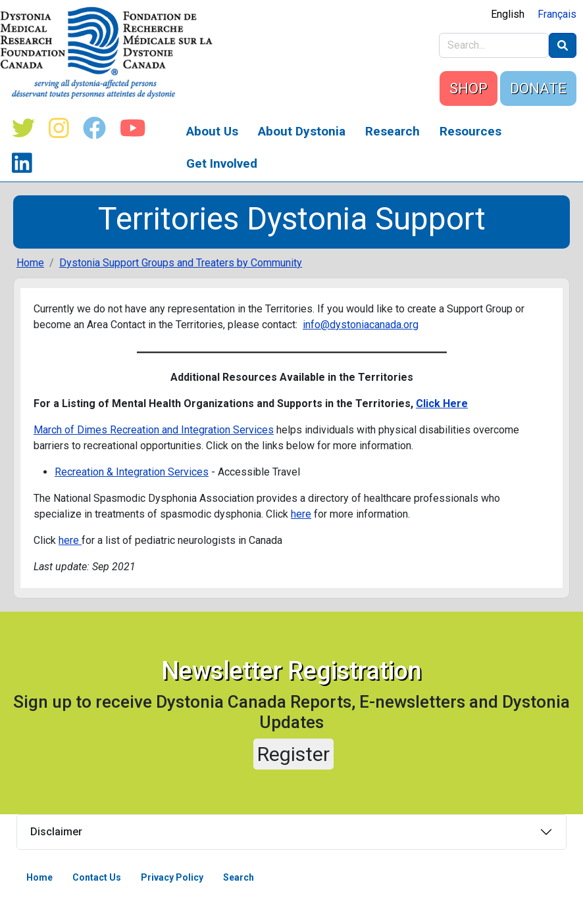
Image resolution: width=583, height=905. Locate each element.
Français (557, 14)
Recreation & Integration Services (132, 472)
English (507, 14)
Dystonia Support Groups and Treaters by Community (180, 263)
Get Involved (221, 163)
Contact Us (96, 877)
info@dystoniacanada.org (360, 324)
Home (30, 263)
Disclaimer (56, 831)
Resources (470, 131)
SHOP (468, 88)
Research (392, 131)
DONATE (538, 88)
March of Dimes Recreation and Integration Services (154, 430)
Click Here (442, 403)
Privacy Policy (172, 877)
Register (293, 754)
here (301, 514)
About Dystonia (301, 131)
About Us (212, 131)
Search (238, 877)
